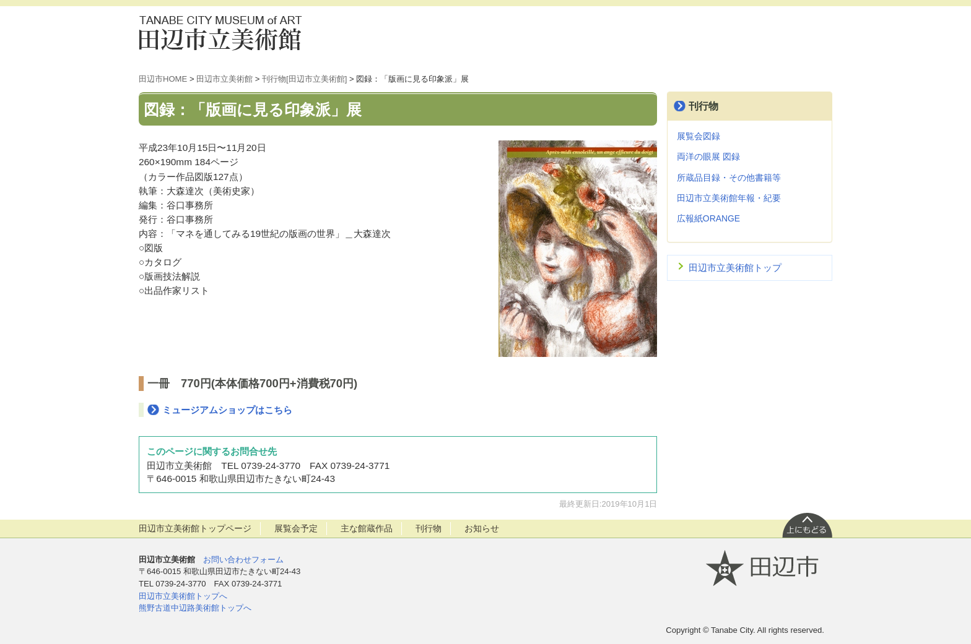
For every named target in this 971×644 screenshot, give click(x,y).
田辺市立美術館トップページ (195, 528)
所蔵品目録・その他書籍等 (729, 177)
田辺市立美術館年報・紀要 (729, 198)
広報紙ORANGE (708, 218)
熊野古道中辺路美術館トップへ (195, 607)
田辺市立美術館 (228, 32)
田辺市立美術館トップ (735, 267)
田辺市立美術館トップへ (183, 596)
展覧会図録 (698, 136)
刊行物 (703, 106)
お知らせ (481, 528)
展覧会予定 (296, 528)
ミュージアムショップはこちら (227, 410)
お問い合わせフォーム (243, 559)
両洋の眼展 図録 (708, 156)
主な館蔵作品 (367, 528)
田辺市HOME (163, 79)
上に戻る (807, 525)
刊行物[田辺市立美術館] (304, 79)
